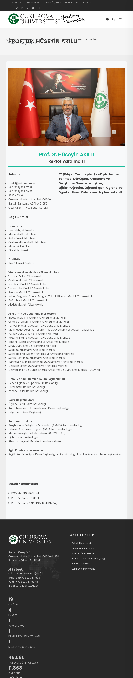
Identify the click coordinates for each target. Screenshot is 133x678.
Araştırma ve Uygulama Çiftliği (88, 558)
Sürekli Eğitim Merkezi (83, 553)
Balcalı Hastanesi (81, 543)
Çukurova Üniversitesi (18, 39)
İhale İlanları (72, 2)
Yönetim (54, 39)
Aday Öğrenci (53, 2)
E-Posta (87, 2)
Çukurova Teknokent (83, 568)
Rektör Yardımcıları (86, 39)
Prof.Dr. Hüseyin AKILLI (66, 154)
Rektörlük (67, 39)
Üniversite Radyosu (82, 548)
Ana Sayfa (16, 2)
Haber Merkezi (34, 2)
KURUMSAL (39, 39)
